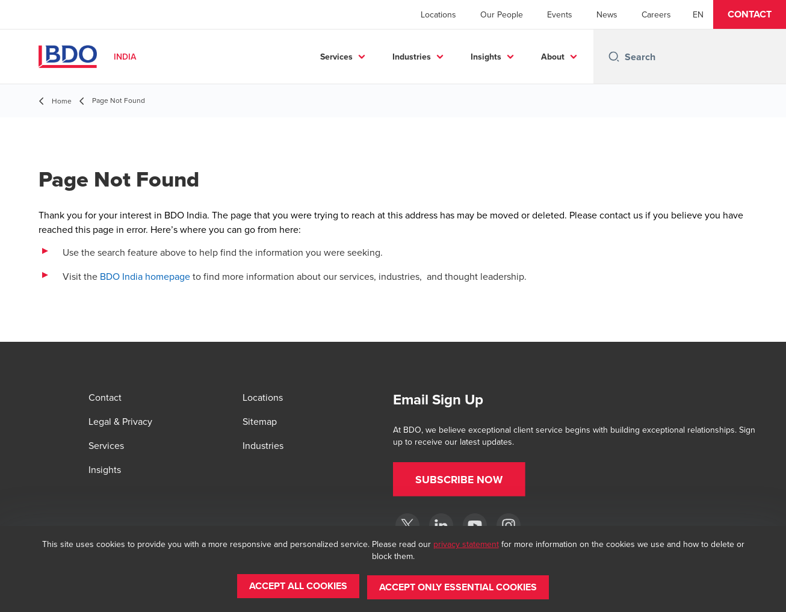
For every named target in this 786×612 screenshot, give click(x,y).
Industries (411, 57)
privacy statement (466, 546)
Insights (486, 57)
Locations (438, 14)
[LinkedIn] (441, 525)
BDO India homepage (145, 276)
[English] (698, 14)
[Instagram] (508, 525)
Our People (501, 14)
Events (559, 14)
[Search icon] (614, 57)
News (606, 14)
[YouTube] (474, 525)
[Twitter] (407, 525)
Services (336, 57)
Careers (656, 14)
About (553, 57)
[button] (749, 14)
